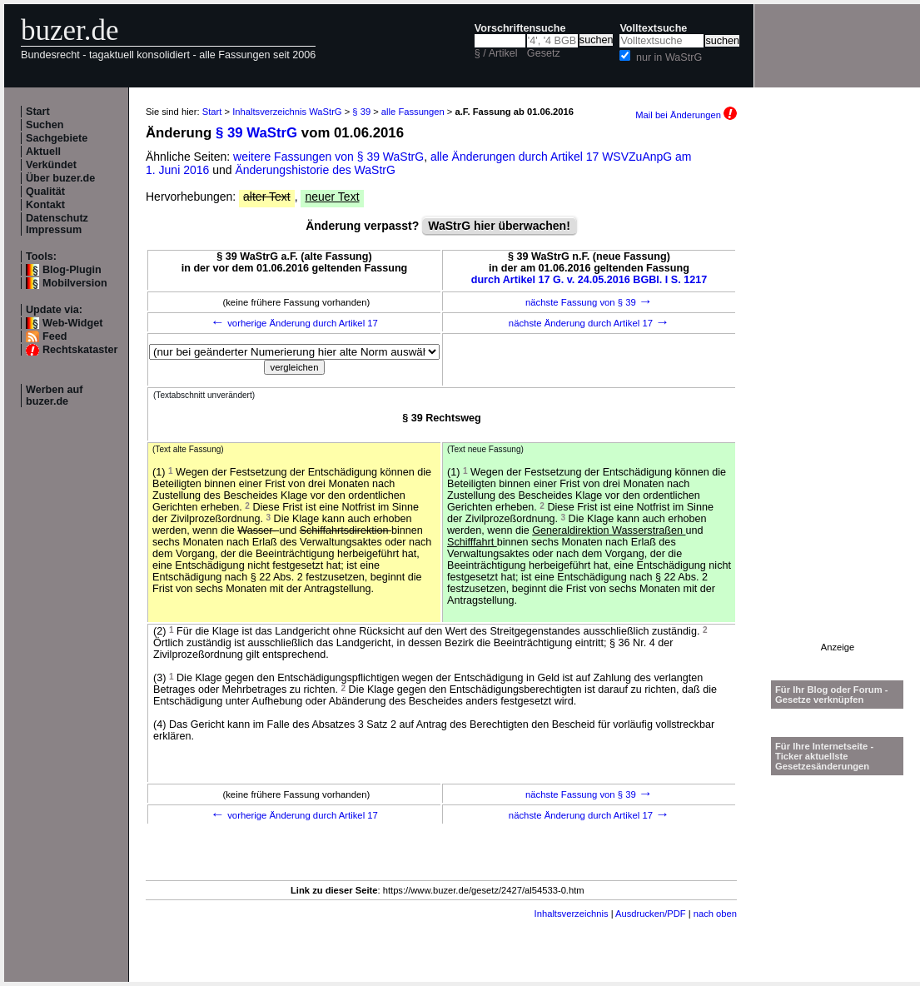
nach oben (715, 914)
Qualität (45, 191)
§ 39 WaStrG (256, 133)
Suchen (45, 125)
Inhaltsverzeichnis (572, 914)
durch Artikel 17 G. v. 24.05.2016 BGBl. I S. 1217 (589, 280)
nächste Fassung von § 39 (589, 302)
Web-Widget (72, 323)
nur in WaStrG (669, 57)
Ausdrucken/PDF (650, 914)
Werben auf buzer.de (54, 395)
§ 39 (361, 112)
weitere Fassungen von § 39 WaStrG (328, 156)
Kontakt (45, 205)
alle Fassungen (413, 112)
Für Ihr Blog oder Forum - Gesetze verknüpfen (831, 695)
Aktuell (43, 151)
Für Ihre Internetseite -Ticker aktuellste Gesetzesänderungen (824, 756)
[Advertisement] (837, 392)
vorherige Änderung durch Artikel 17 (294, 323)
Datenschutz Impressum (57, 224)
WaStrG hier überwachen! (499, 225)
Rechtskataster (79, 350)
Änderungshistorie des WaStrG (315, 170)
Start (38, 111)
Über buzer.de (60, 178)
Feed (54, 336)
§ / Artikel (496, 53)
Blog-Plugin (72, 270)
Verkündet (51, 165)
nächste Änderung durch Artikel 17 (589, 323)
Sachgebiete (56, 138)
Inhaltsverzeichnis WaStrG (286, 112)
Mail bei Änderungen (686, 115)
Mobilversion (74, 283)
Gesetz (543, 53)
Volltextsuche (653, 28)
